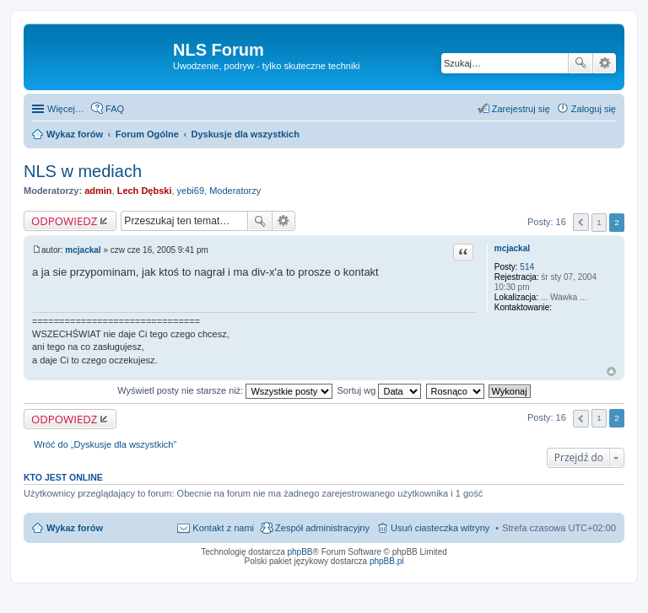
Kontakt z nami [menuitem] (223, 528)
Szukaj (580, 63)
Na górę (611, 371)
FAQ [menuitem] (114, 109)
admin (97, 191)
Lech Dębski (144, 191)
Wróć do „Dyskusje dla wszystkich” (105, 444)
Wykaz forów (74, 528)
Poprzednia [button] (581, 222)
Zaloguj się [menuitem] (593, 109)
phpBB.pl (387, 561)
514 (527, 267)
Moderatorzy (235, 191)
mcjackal (512, 248)
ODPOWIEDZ (64, 221)
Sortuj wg (380, 390)
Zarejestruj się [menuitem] (521, 109)
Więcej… (65, 109)
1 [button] (599, 222)
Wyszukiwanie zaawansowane (604, 63)
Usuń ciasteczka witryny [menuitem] (440, 528)
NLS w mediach (83, 171)
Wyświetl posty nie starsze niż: (224, 390)
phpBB (300, 552)
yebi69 (190, 191)
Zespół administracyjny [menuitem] (322, 528)
